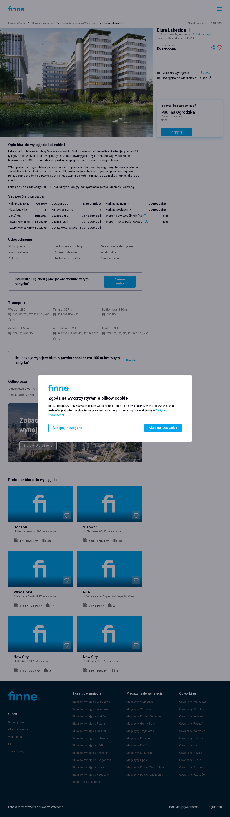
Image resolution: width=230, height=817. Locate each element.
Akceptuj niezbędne (66, 428)
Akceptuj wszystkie (164, 428)
